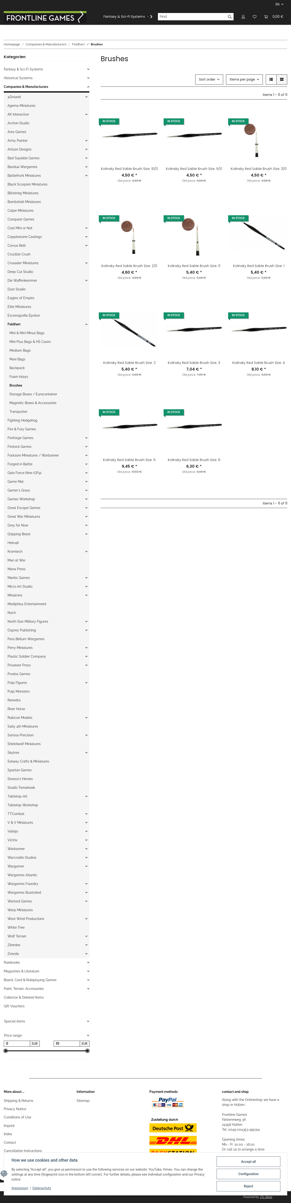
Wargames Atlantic (22, 875)
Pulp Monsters (19, 691)
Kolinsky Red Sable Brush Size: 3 (194, 362)
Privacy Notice (15, 1109)
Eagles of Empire (21, 298)
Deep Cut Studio (20, 272)
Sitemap (83, 1101)
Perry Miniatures (20, 648)
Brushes (15, 385)
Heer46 (13, 543)
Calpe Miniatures (21, 210)
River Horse (16, 709)
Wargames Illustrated (24, 892)
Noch (12, 613)
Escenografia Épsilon (24, 315)
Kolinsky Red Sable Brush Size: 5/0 (194, 168)
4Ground (14, 97)
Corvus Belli (17, 245)
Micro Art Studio (20, 586)
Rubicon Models (20, 718)
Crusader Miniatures (23, 263)
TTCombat (16, 814)
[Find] (192, 17)
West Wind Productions (26, 919)
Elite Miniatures (19, 307)
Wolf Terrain (17, 936)
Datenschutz (42, 1188)
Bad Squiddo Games (23, 158)
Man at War (17, 560)
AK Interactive (18, 114)
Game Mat (16, 481)
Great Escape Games (24, 508)
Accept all (248, 1162)
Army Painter (18, 140)
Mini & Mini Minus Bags (26, 333)
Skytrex (13, 753)
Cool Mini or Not (20, 228)
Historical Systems (18, 78)
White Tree (16, 927)
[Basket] (273, 17)
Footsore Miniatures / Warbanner (33, 455)
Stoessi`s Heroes (20, 779)
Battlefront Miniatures (24, 175)
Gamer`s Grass (19, 490)
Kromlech (15, 551)
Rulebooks (12, 962)
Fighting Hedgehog (22, 420)
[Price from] (17, 1044)
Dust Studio (17, 289)
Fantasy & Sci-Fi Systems (23, 69)
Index (8, 1134)
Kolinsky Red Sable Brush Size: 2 (129, 362)
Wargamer (16, 866)
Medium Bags (20, 350)
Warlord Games (20, 901)
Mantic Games (19, 578)
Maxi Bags (17, 359)
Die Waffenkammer (22, 280)
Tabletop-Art (17, 796)
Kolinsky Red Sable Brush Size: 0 (194, 265)
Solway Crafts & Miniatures (28, 761)
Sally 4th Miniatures (23, 726)
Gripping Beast (19, 534)
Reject (248, 1186)
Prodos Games (19, 674)
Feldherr (14, 324)
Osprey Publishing (22, 630)
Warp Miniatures (20, 910)
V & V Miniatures (20, 822)
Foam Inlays (18, 377)
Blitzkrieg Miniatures (23, 193)
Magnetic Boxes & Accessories (32, 403)
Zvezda (13, 954)
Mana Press (17, 569)
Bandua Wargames (22, 167)
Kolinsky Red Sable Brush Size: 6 (194, 459)
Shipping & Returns (18, 1101)
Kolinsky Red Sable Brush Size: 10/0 (129, 168)
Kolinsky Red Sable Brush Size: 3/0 (259, 168)
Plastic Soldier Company (27, 656)
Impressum (20, 1188)
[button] (243, 17)
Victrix (12, 840)
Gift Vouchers (14, 1006)
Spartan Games (20, 770)
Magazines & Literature (21, 971)
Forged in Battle (20, 464)
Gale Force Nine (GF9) (24, 473)
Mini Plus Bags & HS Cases (30, 342)
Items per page (242, 79)
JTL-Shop (266, 1197)
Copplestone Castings (25, 237)
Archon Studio (18, 123)
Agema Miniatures (21, 106)
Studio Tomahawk (21, 787)
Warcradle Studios (22, 857)
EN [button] (277, 4)
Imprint (9, 1126)
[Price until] (67, 1044)
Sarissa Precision (21, 735)
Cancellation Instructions (23, 1151)
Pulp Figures (17, 683)
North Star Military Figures (28, 621)
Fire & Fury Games (22, 429)
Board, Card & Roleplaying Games (30, 980)
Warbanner (16, 849)
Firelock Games (19, 446)
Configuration (248, 1174)
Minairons (15, 595)
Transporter (18, 412)
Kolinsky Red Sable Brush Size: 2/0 (129, 265)
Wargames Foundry (23, 884)
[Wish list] (254, 17)
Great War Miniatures (24, 516)
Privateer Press (19, 665)
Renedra (14, 700)
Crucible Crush (19, 254)
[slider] (5, 1051)
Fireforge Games (20, 438)
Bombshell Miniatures (24, 202)
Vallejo (13, 831)
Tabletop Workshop (23, 805)
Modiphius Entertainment (27, 604)
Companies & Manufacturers (26, 87)
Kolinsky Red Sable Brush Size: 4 (258, 362)
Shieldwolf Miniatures (24, 744)
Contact (10, 1142)
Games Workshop (21, 499)
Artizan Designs (19, 149)
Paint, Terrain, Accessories (24, 989)
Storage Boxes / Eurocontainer (33, 394)
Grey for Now (18, 525)
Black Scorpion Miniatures (28, 184)
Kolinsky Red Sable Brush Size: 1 (258, 265)
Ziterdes (14, 945)
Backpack (17, 368)
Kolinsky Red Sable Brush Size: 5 (129, 459)
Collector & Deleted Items (24, 997)
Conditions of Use (17, 1117)
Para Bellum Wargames (26, 639)
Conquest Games (21, 219)
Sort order (207, 79)
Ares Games (17, 132)
